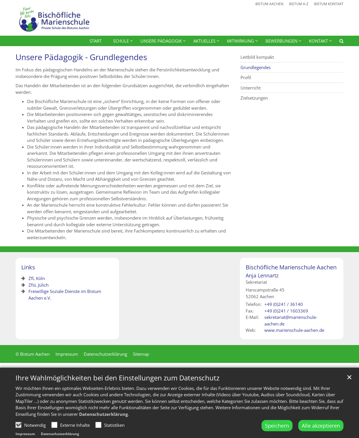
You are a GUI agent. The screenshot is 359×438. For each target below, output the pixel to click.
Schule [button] (121, 41)
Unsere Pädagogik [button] (161, 41)
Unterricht (250, 88)
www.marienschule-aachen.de (294, 330)
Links (28, 267)
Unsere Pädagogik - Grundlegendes (81, 57)
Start (95, 41)
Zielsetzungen (254, 98)
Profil (245, 77)
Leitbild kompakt (257, 57)
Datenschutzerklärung (103, 426)
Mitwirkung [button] (240, 41)
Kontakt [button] (318, 41)
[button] (337, 42)
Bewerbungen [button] (281, 41)
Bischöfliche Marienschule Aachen (291, 267)
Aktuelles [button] (204, 41)
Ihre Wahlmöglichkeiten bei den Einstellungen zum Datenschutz (117, 389)
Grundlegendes (255, 67)
